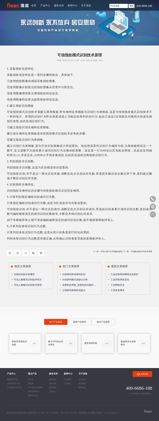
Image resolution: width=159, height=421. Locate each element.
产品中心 (45, 5)
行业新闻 (67, 379)
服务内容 (52, 379)
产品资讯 (67, 383)
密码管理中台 (33, 391)
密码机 (31, 383)
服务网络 (52, 387)
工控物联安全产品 (14, 387)
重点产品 (32, 374)
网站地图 (82, 413)
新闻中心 (72, 5)
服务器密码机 (90, 343)
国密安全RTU (33, 395)
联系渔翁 (82, 387)
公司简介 (82, 379)
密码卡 (31, 379)
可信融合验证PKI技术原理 (141, 251)
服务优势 (52, 383)
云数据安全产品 (13, 383)
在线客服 (142, 374)
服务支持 (59, 5)
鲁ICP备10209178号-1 (69, 413)
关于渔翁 (86, 5)
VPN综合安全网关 (35, 387)
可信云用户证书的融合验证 (111, 251)
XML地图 (91, 413)
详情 (34, 343)
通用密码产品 (12, 379)
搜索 (131, 6)
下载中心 (52, 391)
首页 (33, 5)
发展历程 (82, 383)
